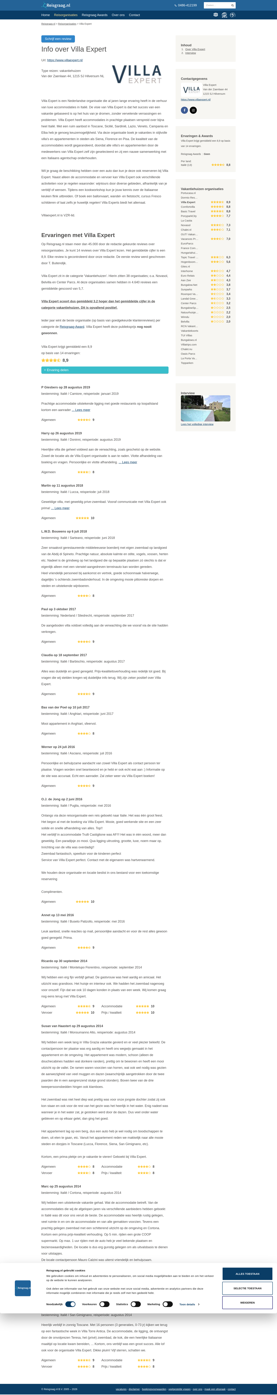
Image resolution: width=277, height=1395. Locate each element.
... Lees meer (81, 410)
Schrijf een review (58, 39)
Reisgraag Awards (95, 15)
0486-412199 (186, 5)
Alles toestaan (247, 1355)
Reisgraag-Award (72, 327)
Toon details (187, 1385)
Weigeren (247, 1384)
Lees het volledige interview (197, 424)
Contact (134, 15)
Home (45, 15)
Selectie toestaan (248, 1369)
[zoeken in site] (232, 5)
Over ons (118, 15)
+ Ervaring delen (56, 370)
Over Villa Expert (195, 49)
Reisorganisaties (66, 15)
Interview (190, 52)
